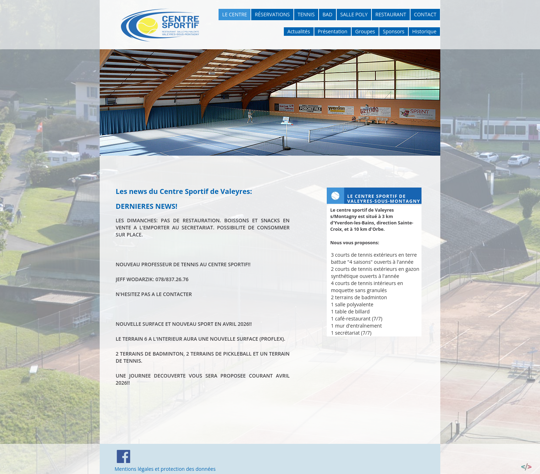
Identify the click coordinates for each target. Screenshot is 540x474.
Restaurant (390, 14)
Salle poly (354, 14)
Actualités (298, 31)
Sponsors (393, 31)
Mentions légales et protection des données (165, 468)
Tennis (306, 14)
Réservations (272, 14)
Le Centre (234, 14)
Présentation (332, 31)
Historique (424, 31)
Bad (327, 14)
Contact (425, 14)
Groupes (365, 31)
